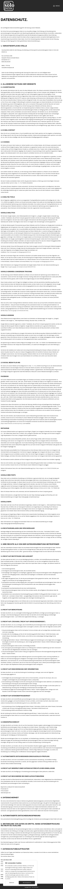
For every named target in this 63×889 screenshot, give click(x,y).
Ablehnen (11, 882)
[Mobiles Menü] (56, 6)
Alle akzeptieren (27, 882)
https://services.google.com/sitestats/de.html (16, 310)
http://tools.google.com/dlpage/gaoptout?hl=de (19, 252)
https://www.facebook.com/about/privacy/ (11, 423)
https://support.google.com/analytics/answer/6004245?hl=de (20, 267)
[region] (20, 873)
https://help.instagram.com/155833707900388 (44, 468)
